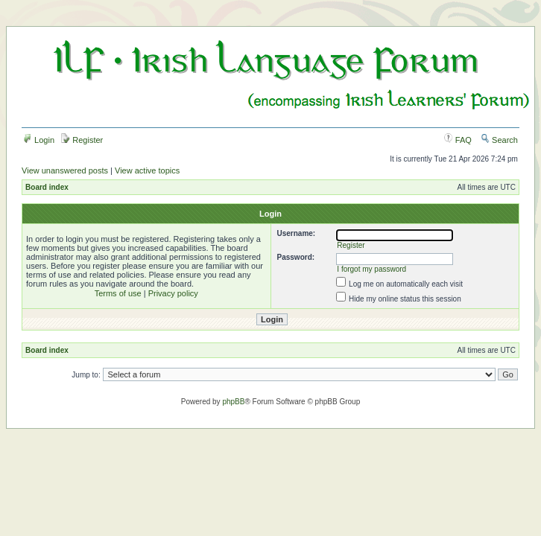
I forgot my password (371, 269)
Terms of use (118, 293)
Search (499, 139)
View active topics (147, 170)
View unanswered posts (65, 170)
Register (82, 139)
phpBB (233, 402)
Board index (47, 187)
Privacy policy (173, 293)
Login (38, 139)
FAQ (458, 139)
